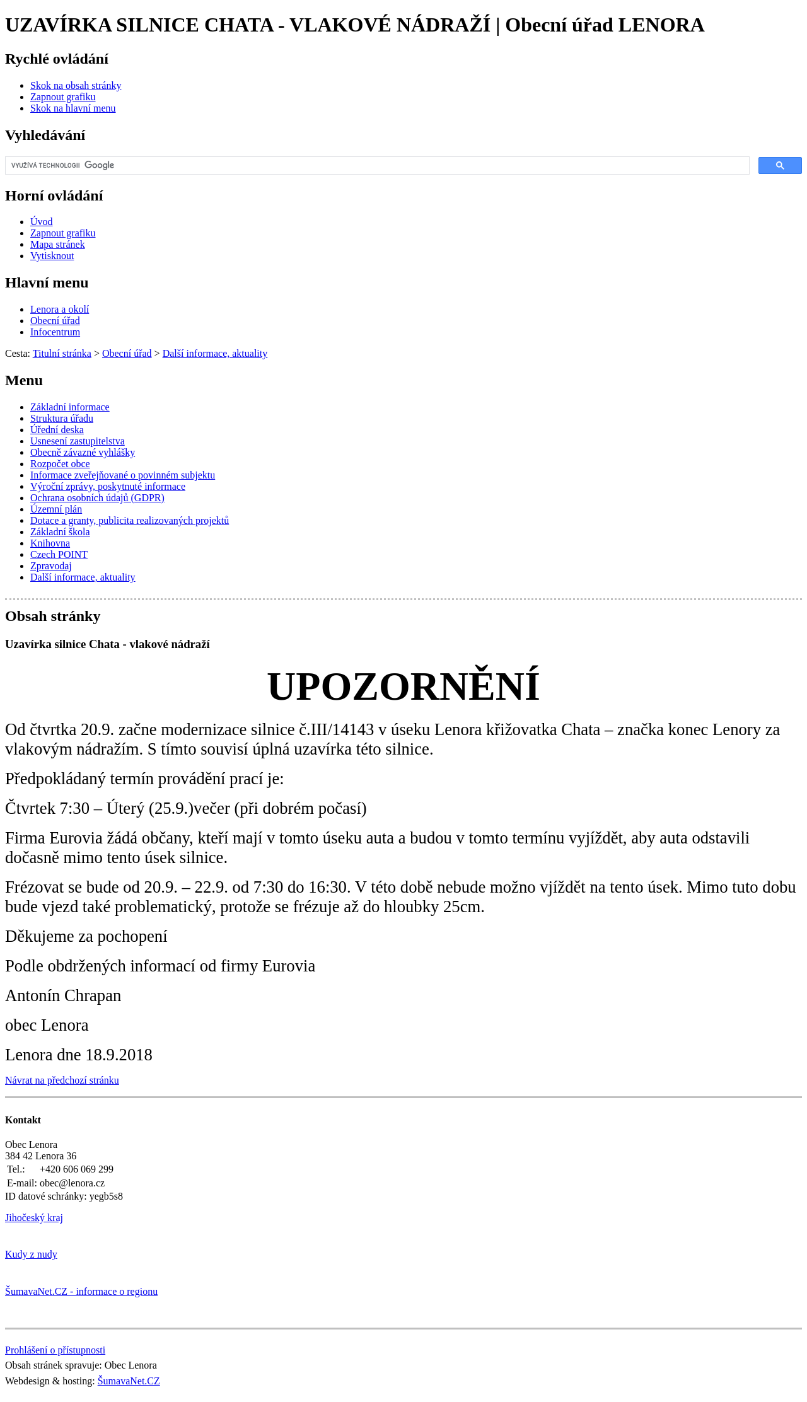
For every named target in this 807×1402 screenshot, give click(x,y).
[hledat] (376, 165)
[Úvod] (41, 221)
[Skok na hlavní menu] (73, 108)
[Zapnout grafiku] (63, 96)
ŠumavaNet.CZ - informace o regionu (81, 1291)
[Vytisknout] (52, 255)
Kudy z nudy (31, 1254)
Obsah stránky (52, 616)
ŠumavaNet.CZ (129, 1381)
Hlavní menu (47, 282)
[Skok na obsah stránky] (75, 85)
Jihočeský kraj (34, 1217)
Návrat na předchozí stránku (62, 1080)
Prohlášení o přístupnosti (55, 1350)
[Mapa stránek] (57, 244)
